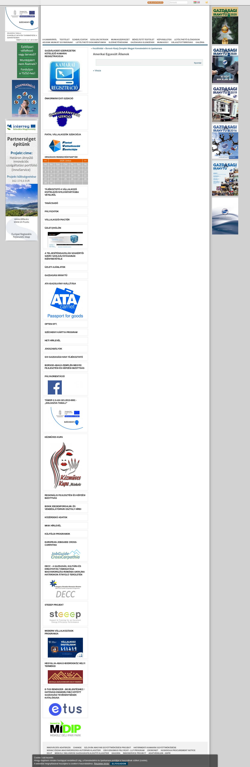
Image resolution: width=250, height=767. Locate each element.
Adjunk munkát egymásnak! (58, 42)
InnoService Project (134, 753)
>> (85, 160)
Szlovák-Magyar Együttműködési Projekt (107, 747)
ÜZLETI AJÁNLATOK (55, 267)
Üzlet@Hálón (53, 228)
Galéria (200, 42)
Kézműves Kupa (54, 437)
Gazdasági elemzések (142, 42)
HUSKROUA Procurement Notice (178, 750)
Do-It (49, 753)
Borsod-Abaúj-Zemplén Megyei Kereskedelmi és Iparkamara (133, 48)
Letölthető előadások (187, 39)
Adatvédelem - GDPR (159, 753)
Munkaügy (163, 42)
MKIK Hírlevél (53, 525)
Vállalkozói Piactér (57, 219)
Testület (65, 39)
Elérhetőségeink (118, 42)
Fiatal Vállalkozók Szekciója (63, 134)
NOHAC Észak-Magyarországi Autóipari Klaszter (74, 750)
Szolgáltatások (99, 39)
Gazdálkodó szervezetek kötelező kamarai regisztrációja (60, 54)
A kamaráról (50, 39)
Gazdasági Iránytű (56, 275)
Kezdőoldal (98, 48)
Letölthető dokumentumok (91, 42)
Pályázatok (52, 211)
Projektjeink (164, 22)
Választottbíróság (182, 42)
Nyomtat (197, 63)
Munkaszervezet (120, 39)
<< (45, 160)
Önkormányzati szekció (59, 98)
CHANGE (77, 747)
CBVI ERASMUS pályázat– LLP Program (124, 750)
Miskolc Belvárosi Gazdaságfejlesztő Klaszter (82, 753)
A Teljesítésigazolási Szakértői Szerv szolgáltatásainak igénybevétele (64, 256)
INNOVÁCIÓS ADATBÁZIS (59, 747)
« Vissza (97, 70)
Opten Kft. (51, 324)
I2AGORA (116, 753)
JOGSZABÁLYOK (53, 349)
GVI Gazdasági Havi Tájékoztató (64, 357)
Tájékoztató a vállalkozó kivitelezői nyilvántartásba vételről (62, 192)
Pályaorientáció (55, 376)
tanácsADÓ (51, 203)
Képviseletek (164, 39)
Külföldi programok (57, 534)
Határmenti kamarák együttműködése (155, 747)
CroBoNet (152, 750)
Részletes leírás (101, 763)
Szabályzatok (80, 39)
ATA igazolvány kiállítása (60, 283)
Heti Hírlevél (53, 340)
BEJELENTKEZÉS (155, 3)
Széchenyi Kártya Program (61, 332)
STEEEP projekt (54, 605)
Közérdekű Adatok (56, 517)
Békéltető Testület (143, 39)
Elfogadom (119, 764)
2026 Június (65, 160)
